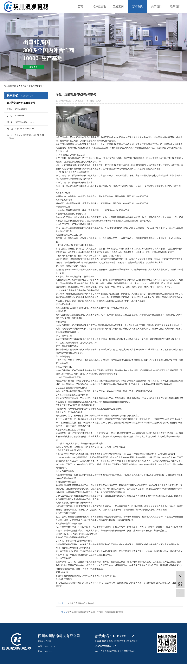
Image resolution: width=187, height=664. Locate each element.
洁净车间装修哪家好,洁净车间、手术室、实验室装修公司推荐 (95, 612)
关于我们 (156, 6)
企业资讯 (38, 86)
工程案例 (118, 6)
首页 (80, 6)
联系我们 (175, 6)
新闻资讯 (137, 6)
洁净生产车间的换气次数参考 (80, 603)
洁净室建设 (99, 6)
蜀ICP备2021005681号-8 (105, 646)
